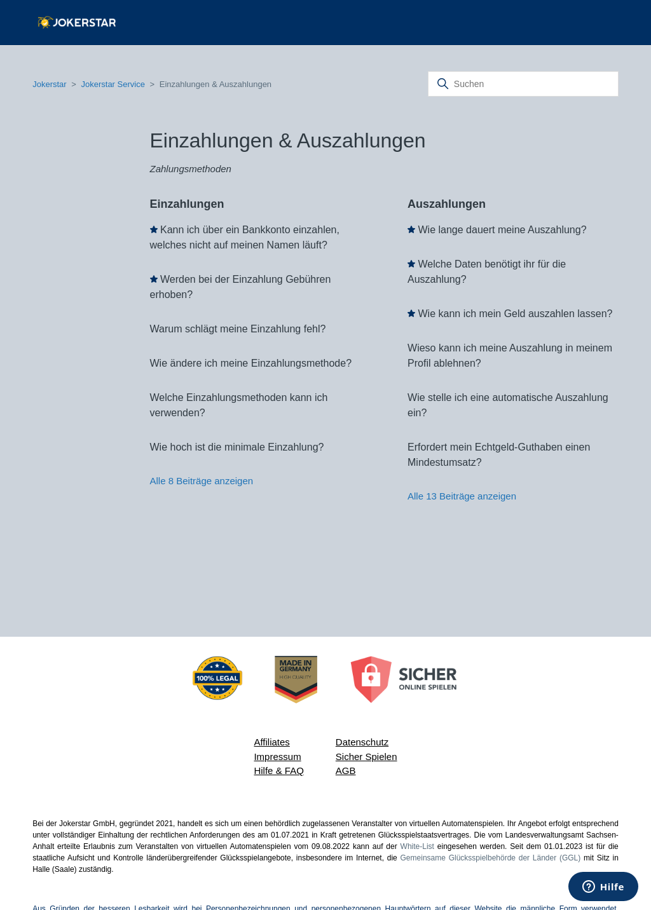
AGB (346, 770)
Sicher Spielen (366, 756)
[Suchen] (523, 84)
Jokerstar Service (112, 84)
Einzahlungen (187, 204)
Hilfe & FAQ (278, 770)
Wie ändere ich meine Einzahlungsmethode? (251, 363)
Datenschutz (362, 742)
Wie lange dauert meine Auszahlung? (502, 229)
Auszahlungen (447, 204)
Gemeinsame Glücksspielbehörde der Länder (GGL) (491, 857)
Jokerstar (50, 84)
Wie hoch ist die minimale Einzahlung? (237, 447)
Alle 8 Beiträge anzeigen (202, 480)
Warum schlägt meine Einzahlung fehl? (238, 328)
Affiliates (271, 742)
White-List (417, 846)
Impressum (277, 756)
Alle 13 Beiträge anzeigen (462, 496)
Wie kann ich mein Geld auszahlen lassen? (515, 313)
